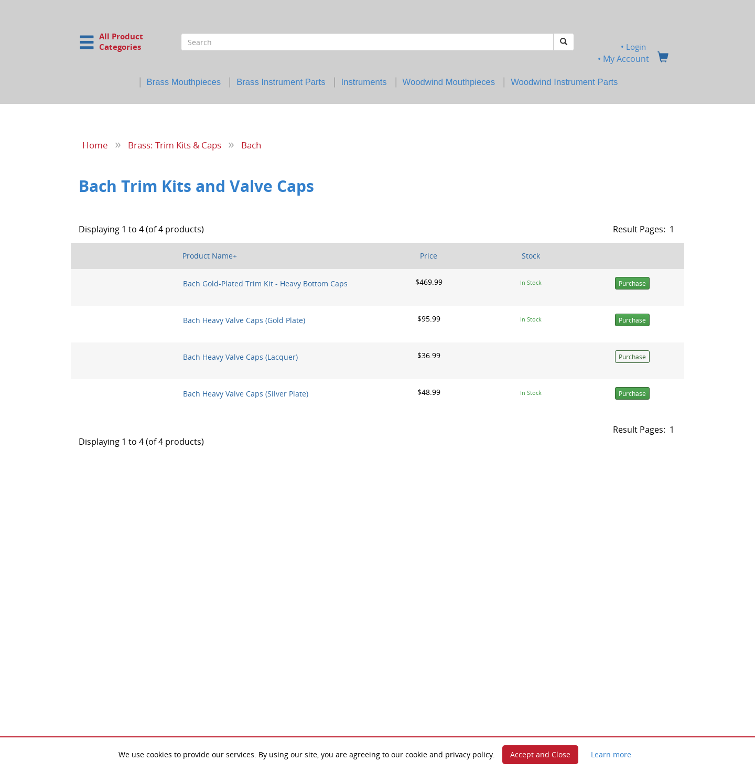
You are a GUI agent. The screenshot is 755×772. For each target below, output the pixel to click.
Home (95, 144)
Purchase (632, 283)
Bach (251, 144)
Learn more (611, 754)
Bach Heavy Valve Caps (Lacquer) (240, 357)
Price (428, 256)
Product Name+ (209, 256)
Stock (531, 256)
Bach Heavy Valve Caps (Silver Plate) (245, 394)
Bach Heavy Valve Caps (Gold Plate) (244, 320)
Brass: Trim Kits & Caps (174, 144)
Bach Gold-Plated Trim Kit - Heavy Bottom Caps (265, 283)
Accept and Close (540, 754)
